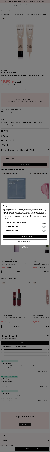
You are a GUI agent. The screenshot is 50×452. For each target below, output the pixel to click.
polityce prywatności (18, 213)
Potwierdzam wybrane (25, 241)
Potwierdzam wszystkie (25, 236)
